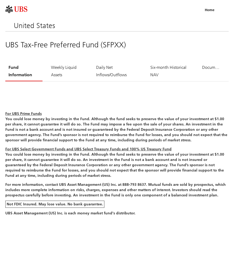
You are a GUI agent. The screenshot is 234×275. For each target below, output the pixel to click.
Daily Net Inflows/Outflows (111, 71)
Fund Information (20, 71)
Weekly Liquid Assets (63, 71)
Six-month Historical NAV (168, 71)
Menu (223, 9)
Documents (212, 67)
